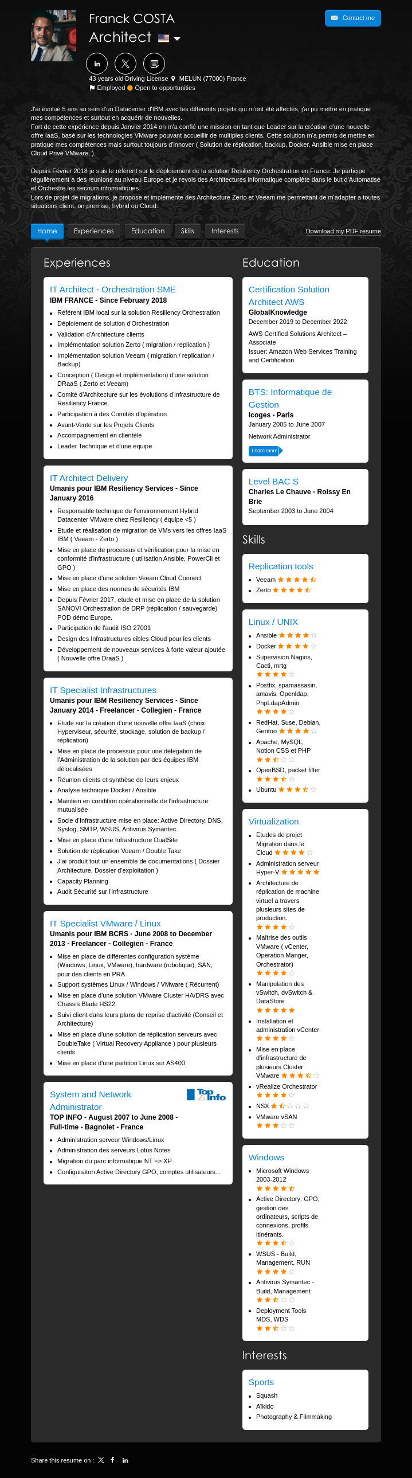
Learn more (264, 450)
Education (271, 262)
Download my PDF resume (343, 231)
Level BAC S (274, 481)
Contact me (358, 17)
